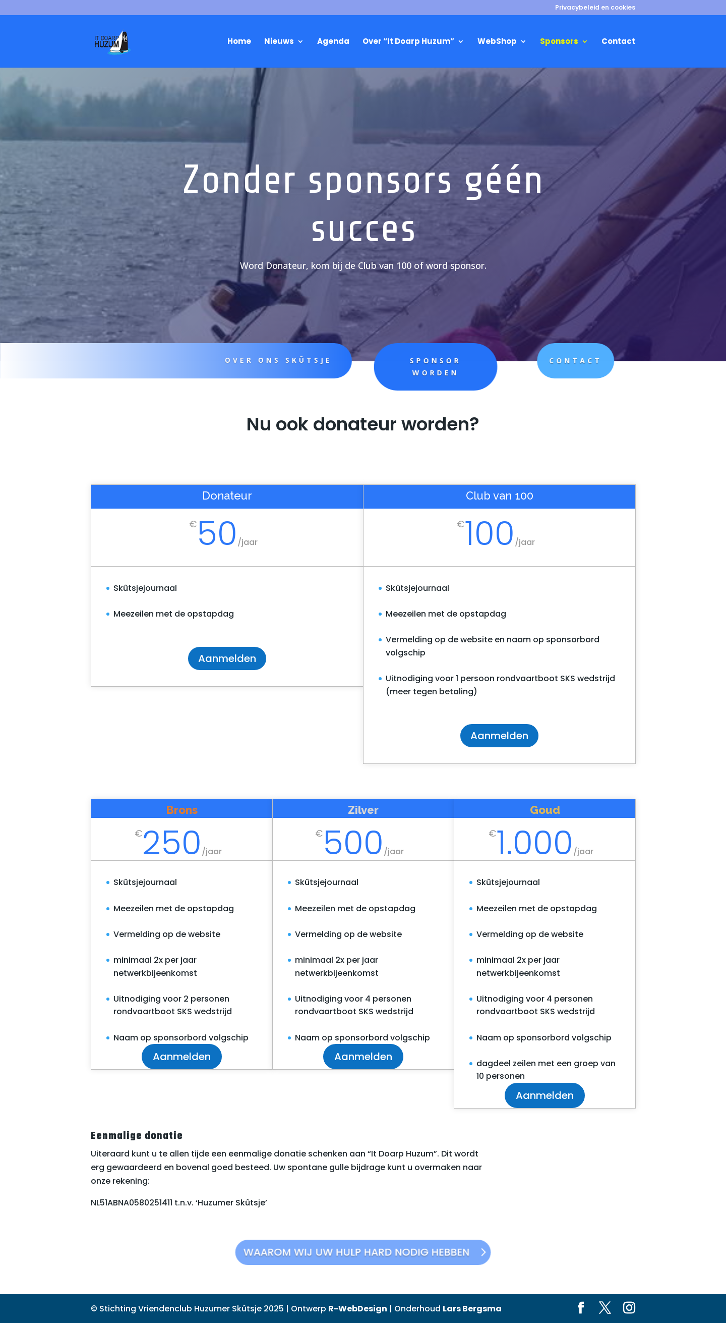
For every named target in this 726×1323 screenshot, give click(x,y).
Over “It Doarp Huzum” (408, 42)
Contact (618, 42)
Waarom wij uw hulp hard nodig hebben (358, 1252)
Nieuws (279, 42)
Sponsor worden (407, 366)
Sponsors (559, 42)
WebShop (497, 42)
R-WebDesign (357, 1308)
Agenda (333, 42)
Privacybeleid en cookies (595, 8)
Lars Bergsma (472, 1308)
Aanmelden (227, 658)
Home (239, 42)
